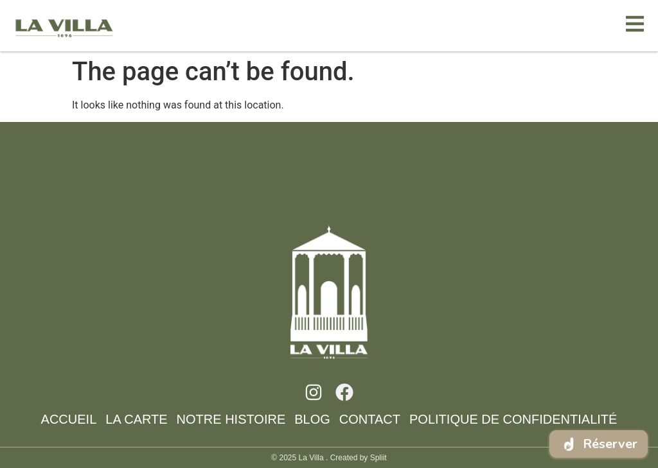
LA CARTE (136, 419)
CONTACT (369, 419)
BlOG (312, 419)
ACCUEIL (69, 419)
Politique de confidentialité (513, 419)
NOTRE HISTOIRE (231, 419)
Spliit (378, 457)
